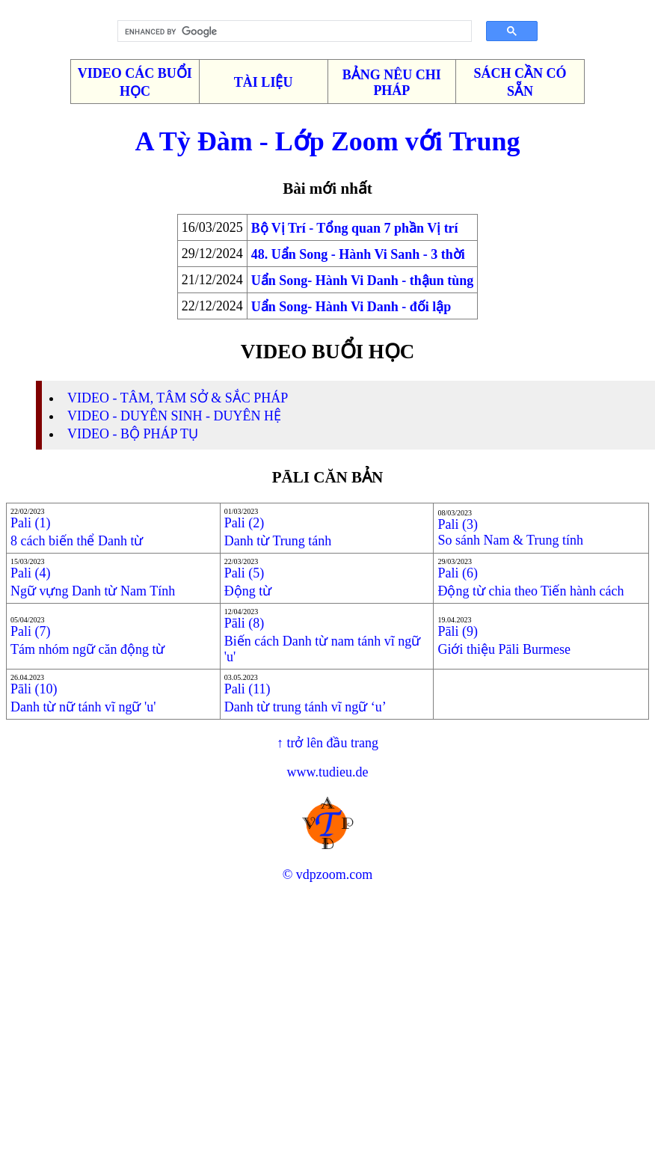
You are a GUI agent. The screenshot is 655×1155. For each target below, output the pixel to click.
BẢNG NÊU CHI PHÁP (391, 82)
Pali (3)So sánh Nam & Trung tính (510, 532)
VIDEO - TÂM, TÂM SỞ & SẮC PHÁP (177, 397)
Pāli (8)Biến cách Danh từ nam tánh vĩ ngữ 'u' (322, 640)
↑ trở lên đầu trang (327, 742)
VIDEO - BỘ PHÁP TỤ (132, 433)
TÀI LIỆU (263, 82)
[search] (289, 31)
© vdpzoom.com (328, 874)
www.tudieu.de (328, 772)
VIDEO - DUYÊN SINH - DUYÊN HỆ (174, 415)
